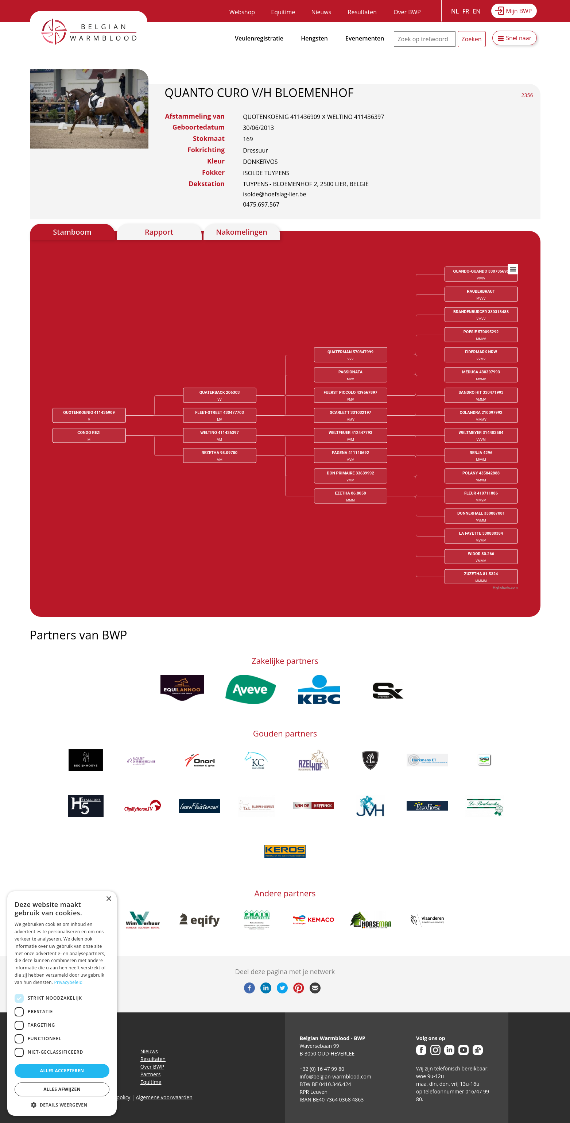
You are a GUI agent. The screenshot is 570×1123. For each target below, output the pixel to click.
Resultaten (362, 12)
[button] (62, 1104)
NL (455, 11)
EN (476, 11)
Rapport (159, 232)
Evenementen (364, 38)
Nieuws (321, 12)
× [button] (108, 899)
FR (465, 11)
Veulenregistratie (259, 38)
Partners (150, 1074)
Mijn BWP (519, 11)
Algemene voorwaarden (164, 1097)
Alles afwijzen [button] (62, 1089)
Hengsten (314, 38)
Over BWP (407, 12)
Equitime (283, 12)
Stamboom (72, 232)
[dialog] (62, 1003)
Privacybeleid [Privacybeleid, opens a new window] (68, 982)
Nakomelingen (241, 232)
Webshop (242, 12)
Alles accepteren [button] (62, 1071)
